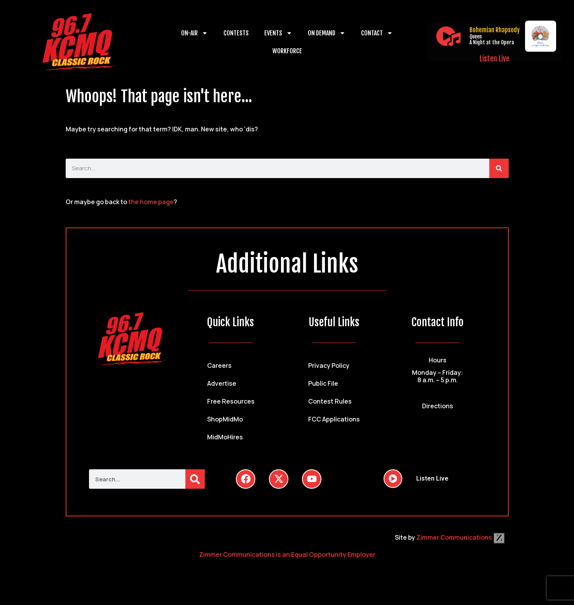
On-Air (194, 33)
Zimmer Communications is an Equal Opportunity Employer (287, 554)
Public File (323, 383)
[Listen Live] (448, 36)
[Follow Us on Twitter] (278, 479)
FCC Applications (334, 419)
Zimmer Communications (460, 537)
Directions (437, 406)
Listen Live (494, 58)
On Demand (326, 33)
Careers (219, 365)
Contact (377, 33)
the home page (151, 202)
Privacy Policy (328, 365)
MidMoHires (225, 437)
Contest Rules (330, 401)
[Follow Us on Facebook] (245, 479)
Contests (236, 33)
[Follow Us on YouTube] (311, 479)
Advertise (221, 383)
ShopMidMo (225, 419)
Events (278, 33)
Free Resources (231, 401)
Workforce (287, 51)
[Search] (499, 168)
